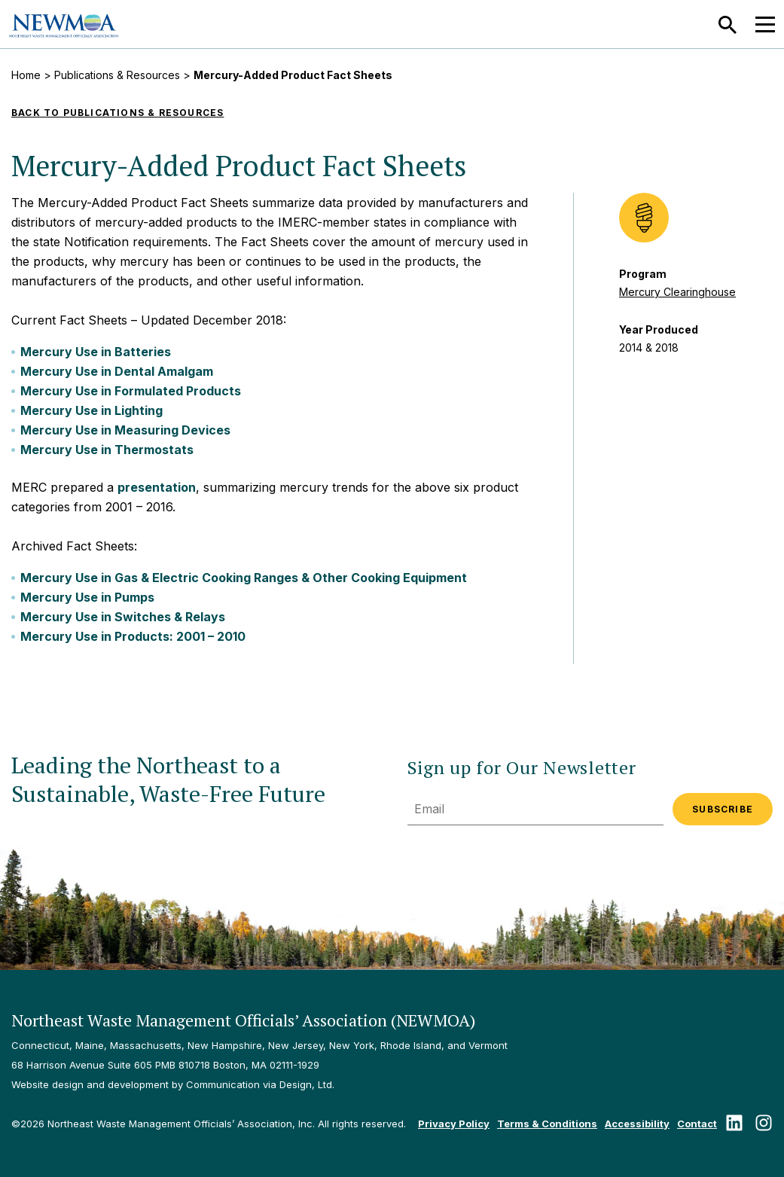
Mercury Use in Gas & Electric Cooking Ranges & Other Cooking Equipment (243, 577)
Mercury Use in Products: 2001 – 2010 (133, 636)
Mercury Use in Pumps (87, 597)
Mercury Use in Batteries (95, 351)
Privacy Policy (454, 1124)
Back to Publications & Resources (117, 112)
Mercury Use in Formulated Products (130, 390)
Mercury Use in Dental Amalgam (116, 371)
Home (26, 75)
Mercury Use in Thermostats (107, 449)
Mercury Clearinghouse (677, 291)
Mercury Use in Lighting (91, 410)
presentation (156, 487)
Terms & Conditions (547, 1124)
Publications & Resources (117, 75)
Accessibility (637, 1124)
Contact (697, 1124)
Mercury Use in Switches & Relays (122, 616)
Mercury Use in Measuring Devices (125, 430)
